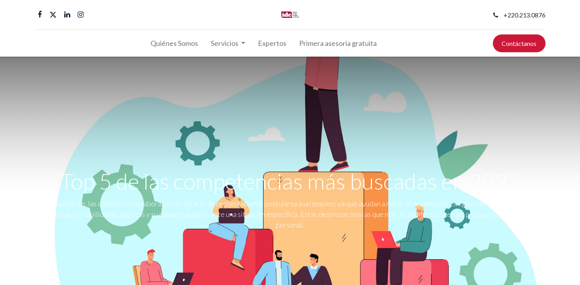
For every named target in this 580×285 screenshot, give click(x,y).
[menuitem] (174, 43)
